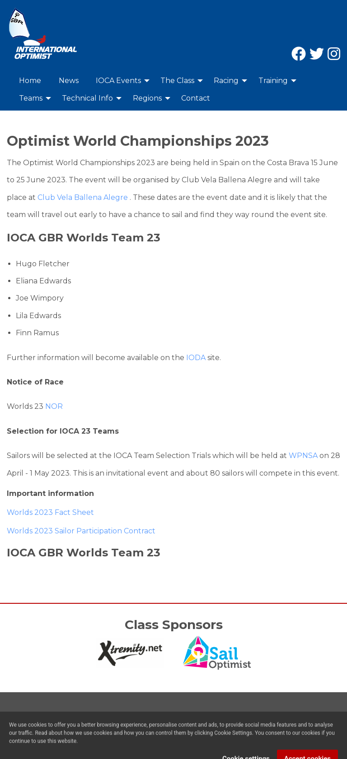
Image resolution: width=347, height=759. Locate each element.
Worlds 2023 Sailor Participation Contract (81, 531)
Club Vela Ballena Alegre (83, 197)
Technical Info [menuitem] (87, 98)
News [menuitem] (69, 80)
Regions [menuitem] (147, 98)
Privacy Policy (77, 720)
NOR (54, 406)
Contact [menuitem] (195, 98)
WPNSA (303, 455)
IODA (195, 357)
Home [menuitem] (30, 80)
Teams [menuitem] (30, 98)
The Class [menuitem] (177, 80)
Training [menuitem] (273, 80)
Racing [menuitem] (226, 80)
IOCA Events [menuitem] (118, 80)
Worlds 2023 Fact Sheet (50, 512)
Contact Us (27, 720)
